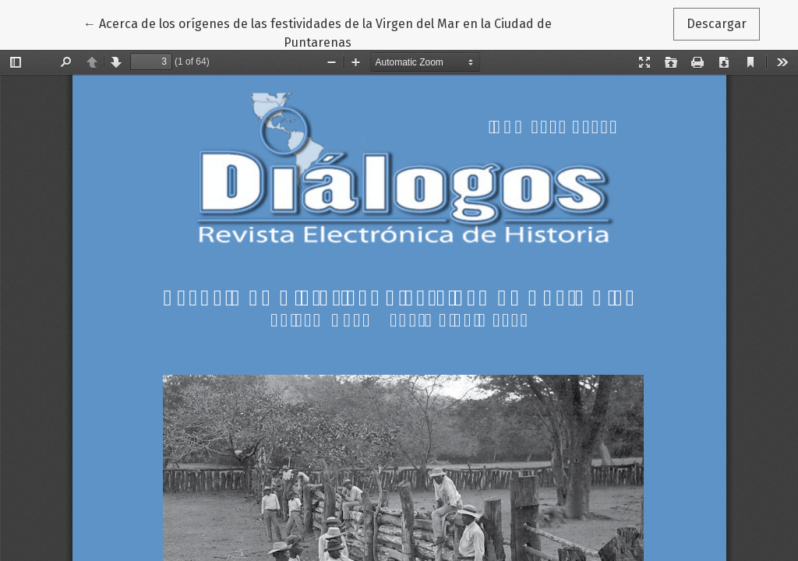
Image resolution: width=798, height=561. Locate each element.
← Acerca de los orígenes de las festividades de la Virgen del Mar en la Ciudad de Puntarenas (317, 32)
